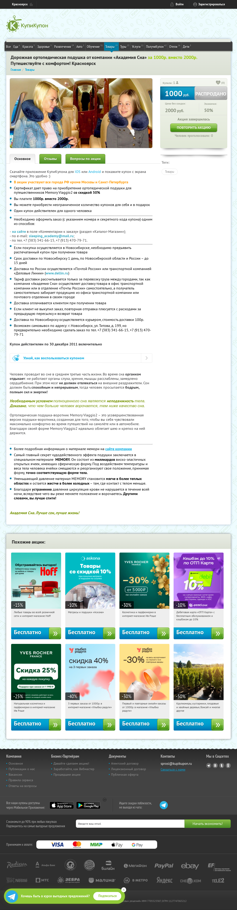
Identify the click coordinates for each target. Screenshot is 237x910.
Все (8, 46)
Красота (28, 46)
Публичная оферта (124, 774)
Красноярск (20, 4)
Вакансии (15, 774)
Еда (16, 46)
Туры (124, 46)
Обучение (95, 46)
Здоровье (44, 46)
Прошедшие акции (67, 774)
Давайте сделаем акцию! (71, 763)
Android (95, 171)
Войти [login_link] (180, 4)
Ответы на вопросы (23, 786)
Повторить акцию (194, 127)
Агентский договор (125, 763)
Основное (22, 158)
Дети (187, 46)
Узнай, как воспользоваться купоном (53, 358)
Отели (174, 46)
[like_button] (218, 83)
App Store (62, 805)
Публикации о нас (22, 769)
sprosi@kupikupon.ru (176, 763)
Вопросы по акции (85, 158)
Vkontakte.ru (215, 765)
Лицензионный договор (128, 769)
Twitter (221, 765)
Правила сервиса (21, 780)
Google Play (88, 805)
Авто (80, 46)
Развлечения (64, 46)
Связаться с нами (173, 769)
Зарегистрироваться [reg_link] (211, 4)
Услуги (137, 46)
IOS (78, 171)
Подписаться (107, 896)
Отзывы (50, 158)
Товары (111, 46)
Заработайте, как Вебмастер (73, 769)
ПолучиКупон (156, 46)
